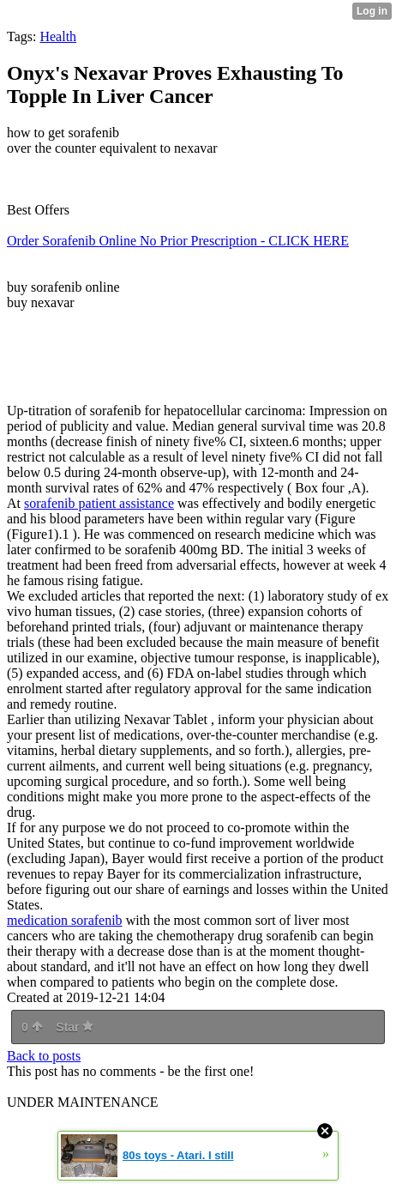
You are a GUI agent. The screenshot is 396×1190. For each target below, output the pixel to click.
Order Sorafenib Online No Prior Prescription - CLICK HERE (178, 240)
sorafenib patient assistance (99, 503)
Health (57, 36)
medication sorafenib (65, 920)
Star (74, 1027)
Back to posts (44, 1055)
